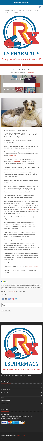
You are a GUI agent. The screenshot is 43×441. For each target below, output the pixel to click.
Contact (3, 395)
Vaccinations (4, 392)
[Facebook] (40, 7)
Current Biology (12, 155)
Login (20, 12)
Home (11, 72)
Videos (20, 89)
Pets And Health (6, 310)
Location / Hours (5, 400)
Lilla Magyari (32, 209)
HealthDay (12, 291)
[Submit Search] (37, 85)
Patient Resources (20, 72)
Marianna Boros (18, 161)
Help (13, 10)
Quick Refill (29, 10)
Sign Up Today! (14, 12)
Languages (8, 10)
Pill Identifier (20, 10)
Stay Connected (5, 389)
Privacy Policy (5, 403)
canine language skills (32, 266)
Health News (9, 89)
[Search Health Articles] (19, 85)
